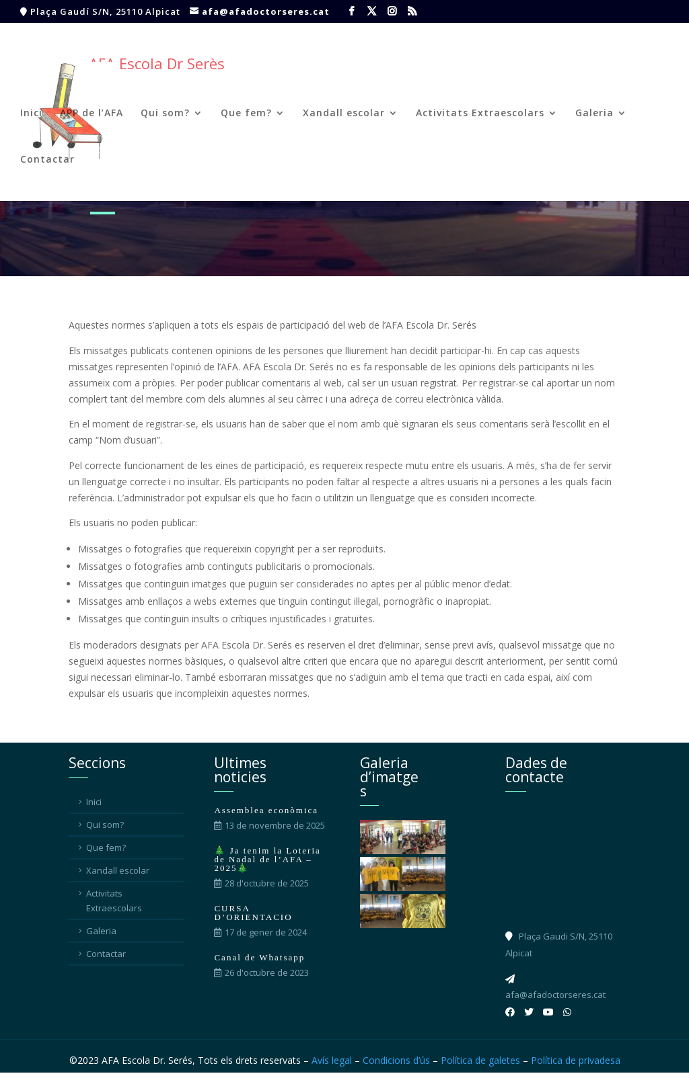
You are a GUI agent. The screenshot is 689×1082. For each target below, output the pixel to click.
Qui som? (165, 113)
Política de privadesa (575, 1060)
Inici (31, 113)
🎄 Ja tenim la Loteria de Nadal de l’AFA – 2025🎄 (267, 859)
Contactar (47, 160)
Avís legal (332, 1060)
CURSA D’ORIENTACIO (253, 912)
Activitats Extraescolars (480, 113)
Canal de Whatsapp (259, 957)
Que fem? (246, 113)
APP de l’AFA (91, 113)
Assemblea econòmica (266, 810)
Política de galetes (480, 1060)
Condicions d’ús (396, 1060)
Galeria (594, 113)
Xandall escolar (344, 113)
